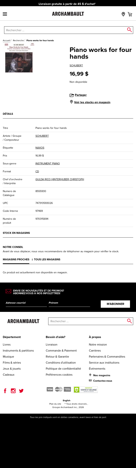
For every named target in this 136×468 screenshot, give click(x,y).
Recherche (18, 40)
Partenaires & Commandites (107, 356)
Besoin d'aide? (55, 337)
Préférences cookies (59, 374)
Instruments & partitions (18, 350)
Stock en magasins (16, 233)
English (66, 400)
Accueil (6, 40)
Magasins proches (16, 259)
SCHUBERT (76, 66)
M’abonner (115, 304)
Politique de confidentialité (63, 368)
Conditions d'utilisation (61, 362)
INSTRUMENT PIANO (47, 164)
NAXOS (39, 148)
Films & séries (12, 362)
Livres (7, 344)
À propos (95, 337)
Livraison (51, 344)
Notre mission (98, 344)
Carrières (95, 350)
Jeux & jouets (12, 368)
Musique (8, 356)
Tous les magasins (47, 259)
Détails (8, 114)
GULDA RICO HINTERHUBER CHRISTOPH (59, 179)
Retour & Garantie (57, 356)
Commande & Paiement (61, 350)
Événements (97, 368)
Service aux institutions (104, 362)
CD (37, 171)
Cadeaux (8, 374)
